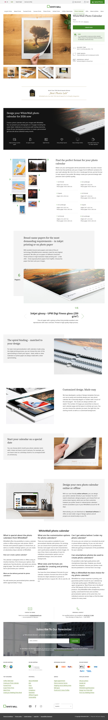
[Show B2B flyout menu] (12, 2)
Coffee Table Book (67, 11)
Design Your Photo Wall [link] (85, 690)
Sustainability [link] (32, 697)
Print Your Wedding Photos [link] (86, 692)
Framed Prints (27, 11)
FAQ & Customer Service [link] (60, 683)
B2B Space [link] (57, 688)
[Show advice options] (19, 2)
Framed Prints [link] (7, 685)
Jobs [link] (30, 683)
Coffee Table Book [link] (8, 680)
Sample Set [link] (82, 683)
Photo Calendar (79, 11)
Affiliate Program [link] (33, 695)
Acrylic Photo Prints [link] (8, 688)
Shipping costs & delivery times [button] (62, 685)
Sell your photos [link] (83, 680)
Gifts (87, 11)
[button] (97, 2)
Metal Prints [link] (6, 690)
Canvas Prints (37, 11)
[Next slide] (82, 316)
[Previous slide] (25, 316)
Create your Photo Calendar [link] (11, 683)
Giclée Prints (56, 11)
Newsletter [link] (32, 692)
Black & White (94, 11)
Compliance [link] (32, 690)
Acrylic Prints (8, 11)
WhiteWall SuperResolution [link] (86, 688)
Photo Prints (46, 11)
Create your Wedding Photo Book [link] (12, 692)
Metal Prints (17, 11)
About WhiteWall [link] (33, 680)
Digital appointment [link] (59, 680)
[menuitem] (8, 11)
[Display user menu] (76, 2)
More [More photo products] (102, 11)
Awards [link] (31, 688)
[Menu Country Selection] (6, 2)
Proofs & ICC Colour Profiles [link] (61, 690)
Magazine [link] (82, 685)
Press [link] (30, 685)
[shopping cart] (86, 2)
